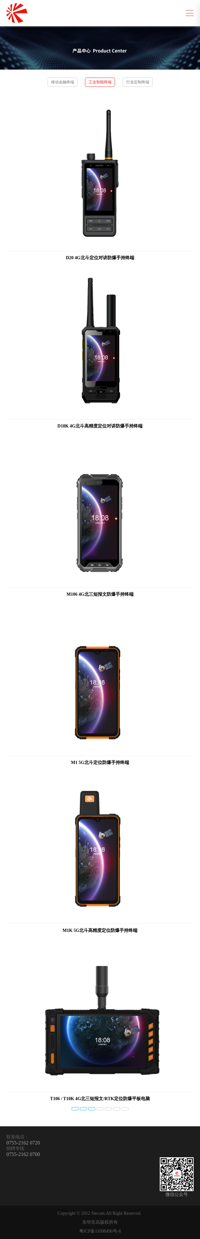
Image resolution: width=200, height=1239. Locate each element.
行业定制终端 (137, 82)
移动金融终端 (62, 82)
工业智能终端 (100, 82)
